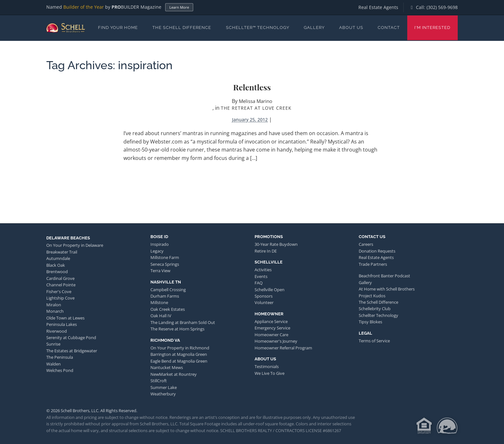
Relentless (252, 87)
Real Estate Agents (378, 7)
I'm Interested (432, 27)
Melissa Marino (255, 101)
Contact (389, 27)
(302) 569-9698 (442, 7)
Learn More (179, 7)
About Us (351, 27)
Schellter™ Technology (257, 27)
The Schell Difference (181, 27)
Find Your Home (118, 27)
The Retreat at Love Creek (256, 108)
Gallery (314, 27)
